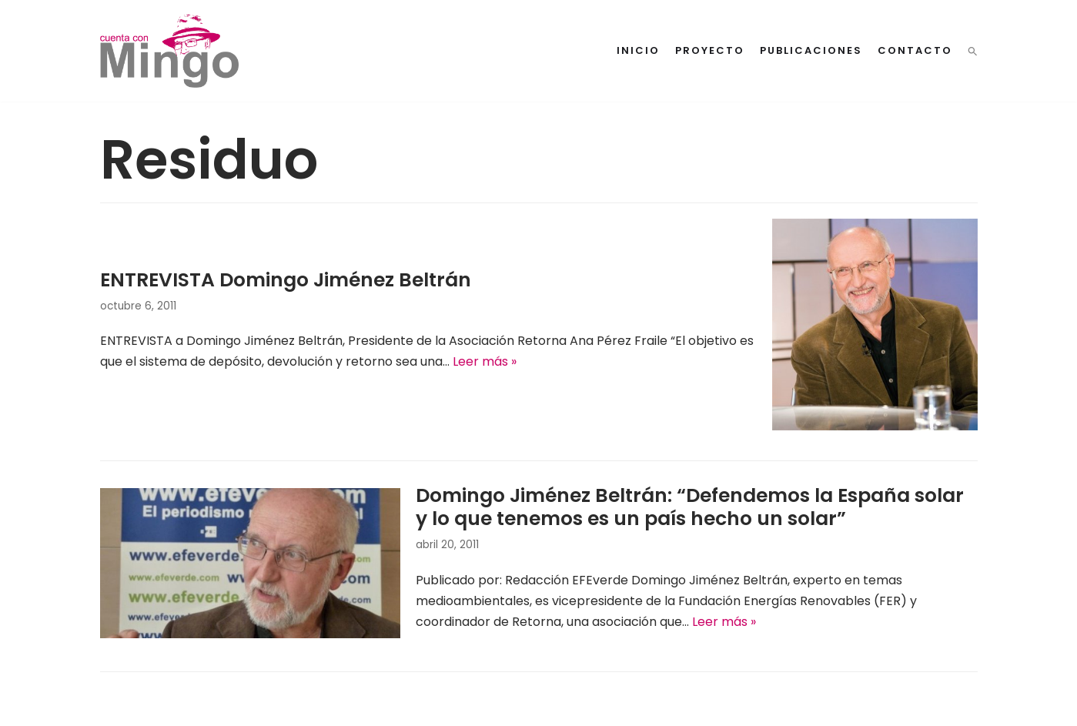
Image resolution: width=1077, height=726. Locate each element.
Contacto (915, 50)
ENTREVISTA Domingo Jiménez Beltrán (285, 279)
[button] (973, 51)
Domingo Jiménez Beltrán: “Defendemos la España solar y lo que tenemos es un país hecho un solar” (690, 507)
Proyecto (709, 50)
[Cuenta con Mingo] (169, 51)
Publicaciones (811, 50)
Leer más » (485, 361)
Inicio (638, 50)
